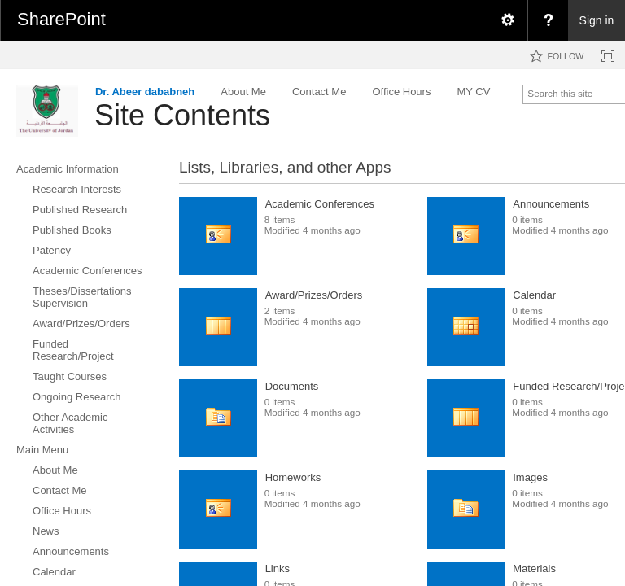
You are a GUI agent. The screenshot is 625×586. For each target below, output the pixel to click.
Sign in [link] (596, 20)
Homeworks (293, 477)
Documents (292, 386)
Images (530, 477)
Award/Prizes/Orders (314, 295)
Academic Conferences (319, 204)
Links (277, 568)
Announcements (551, 204)
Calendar (534, 295)
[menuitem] (507, 20)
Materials (534, 568)
